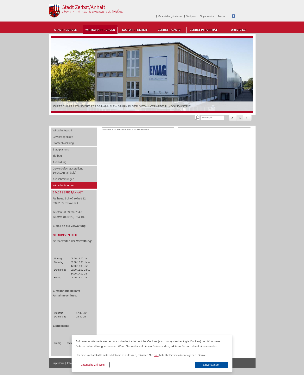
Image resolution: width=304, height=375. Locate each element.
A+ (247, 118)
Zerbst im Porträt (203, 29)
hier (156, 355)
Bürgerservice (207, 16)
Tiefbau (57, 155)
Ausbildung (59, 162)
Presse (221, 16)
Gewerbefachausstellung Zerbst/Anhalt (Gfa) (68, 170)
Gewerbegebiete (63, 136)
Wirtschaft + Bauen (100, 29)
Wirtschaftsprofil (63, 130)
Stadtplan (191, 16)
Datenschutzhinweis (92, 364)
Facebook (233, 16)
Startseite (106, 129)
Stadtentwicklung (63, 143)
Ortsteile (238, 29)
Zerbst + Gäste (169, 29)
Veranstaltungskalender (170, 16)
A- (232, 118)
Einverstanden (211, 364)
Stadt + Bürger (65, 29)
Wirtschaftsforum (63, 185)
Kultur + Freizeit (134, 29)
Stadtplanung (61, 149)
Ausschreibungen (63, 179)
